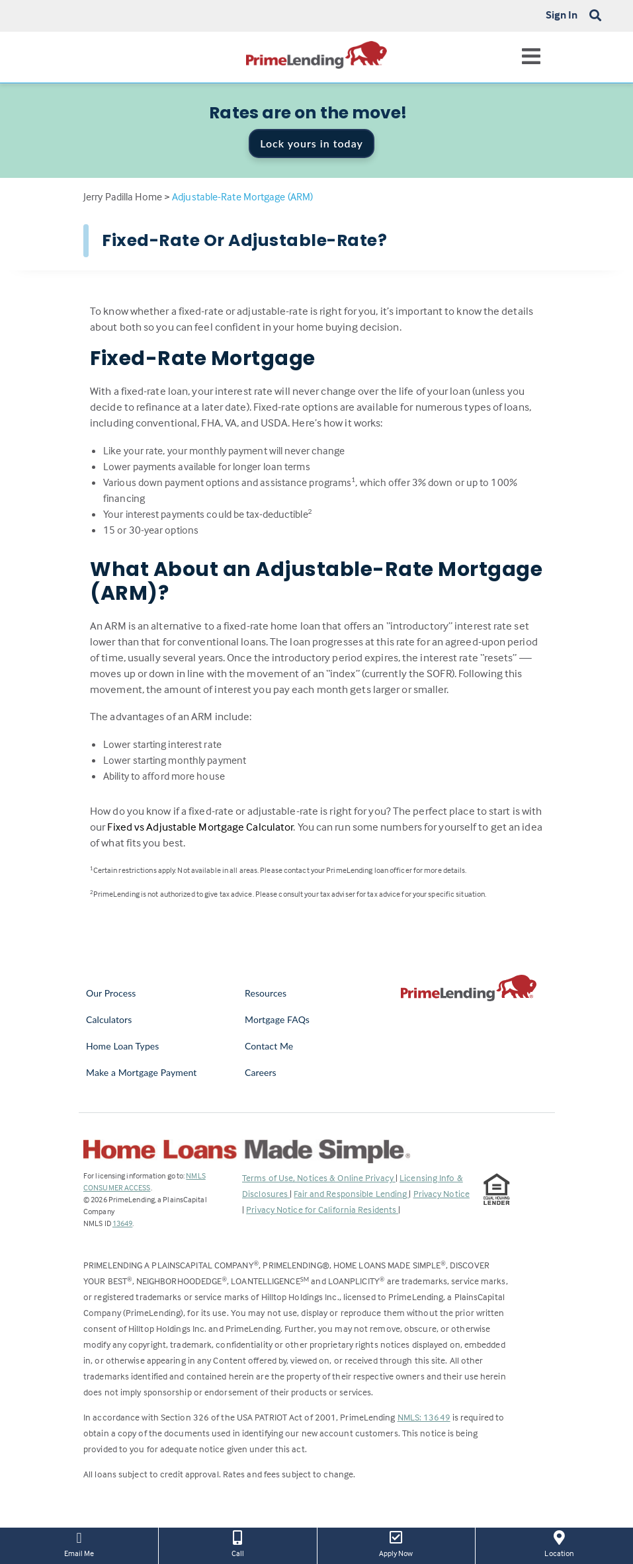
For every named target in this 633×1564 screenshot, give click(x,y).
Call (237, 1543)
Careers (260, 1072)
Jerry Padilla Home (122, 196)
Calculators (109, 1019)
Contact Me (269, 1045)
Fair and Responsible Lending (351, 1193)
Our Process (111, 993)
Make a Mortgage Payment (141, 1072)
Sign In (562, 14)
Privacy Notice (441, 1193)
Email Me (79, 1543)
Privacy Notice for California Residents (322, 1209)
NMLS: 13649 (424, 1416)
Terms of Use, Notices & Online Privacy (319, 1177)
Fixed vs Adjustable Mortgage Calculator (200, 827)
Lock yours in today (311, 143)
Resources (265, 993)
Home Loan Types (122, 1045)
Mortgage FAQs (277, 1019)
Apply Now (396, 1543)
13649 (122, 1223)
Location (559, 1543)
